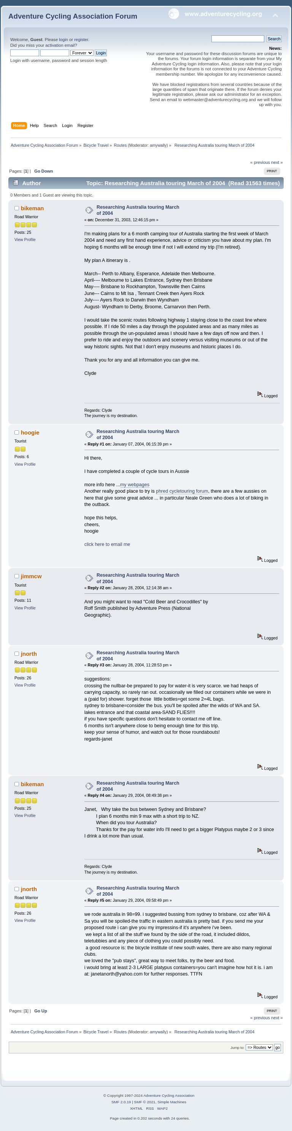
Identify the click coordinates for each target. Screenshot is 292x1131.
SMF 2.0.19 (121, 1102)
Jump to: (237, 1047)
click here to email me (107, 544)
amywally (158, 145)
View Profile (25, 239)
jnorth (29, 653)
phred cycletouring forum (182, 491)
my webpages (134, 484)
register (81, 39)
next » (277, 162)
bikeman (32, 208)
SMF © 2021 (145, 1102)
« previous (260, 162)
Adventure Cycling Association (168, 1095)
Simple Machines (171, 1102)
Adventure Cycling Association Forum (72, 16)
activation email (60, 45)
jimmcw (31, 576)
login (63, 39)
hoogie (30, 432)
